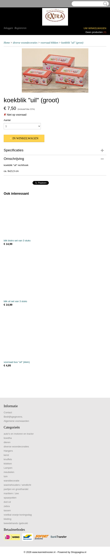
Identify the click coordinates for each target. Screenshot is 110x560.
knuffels (8, 459)
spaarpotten (10, 497)
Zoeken (104, 4)
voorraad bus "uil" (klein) (17, 362)
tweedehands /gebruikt (16, 523)
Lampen (8, 467)
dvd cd (7, 502)
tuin (6, 476)
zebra (7, 506)
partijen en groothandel (16, 489)
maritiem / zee (11, 493)
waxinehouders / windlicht (17, 484)
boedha (8, 438)
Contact (8, 412)
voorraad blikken (49, 42)
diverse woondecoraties (25, 42)
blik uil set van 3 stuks (15, 301)
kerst (6, 455)
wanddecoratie (11, 480)
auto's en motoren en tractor (19, 433)
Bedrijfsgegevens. (13, 416)
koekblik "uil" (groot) (72, 42)
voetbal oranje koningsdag (18, 514)
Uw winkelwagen (95, 28)
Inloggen (8, 28)
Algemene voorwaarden (16, 421)
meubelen (9, 472)
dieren (7, 442)
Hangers (8, 450)
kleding (7, 519)
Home (7, 42)
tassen (7, 510)
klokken (8, 463)
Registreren (20, 28)
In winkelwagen (25, 138)
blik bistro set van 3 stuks (17, 240)
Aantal (7, 120)
